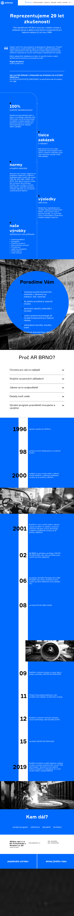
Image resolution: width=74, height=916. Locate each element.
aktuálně (46, 827)
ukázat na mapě (14, 847)
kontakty (57, 827)
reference (47, 2)
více (14, 81)
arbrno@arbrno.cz (34, 843)
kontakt (65, 2)
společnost (28, 2)
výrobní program (38, 2)
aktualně (53, 2)
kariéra (59, 2)
